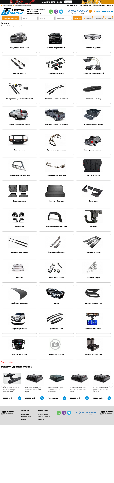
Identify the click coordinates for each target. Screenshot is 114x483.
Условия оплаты (72, 5)
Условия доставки (85, 5)
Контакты (110, 5)
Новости (23, 472)
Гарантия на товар (98, 5)
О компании (25, 467)
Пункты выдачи (26, 470)
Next (111, 439)
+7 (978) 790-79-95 (78, 11)
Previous (3, 439)
